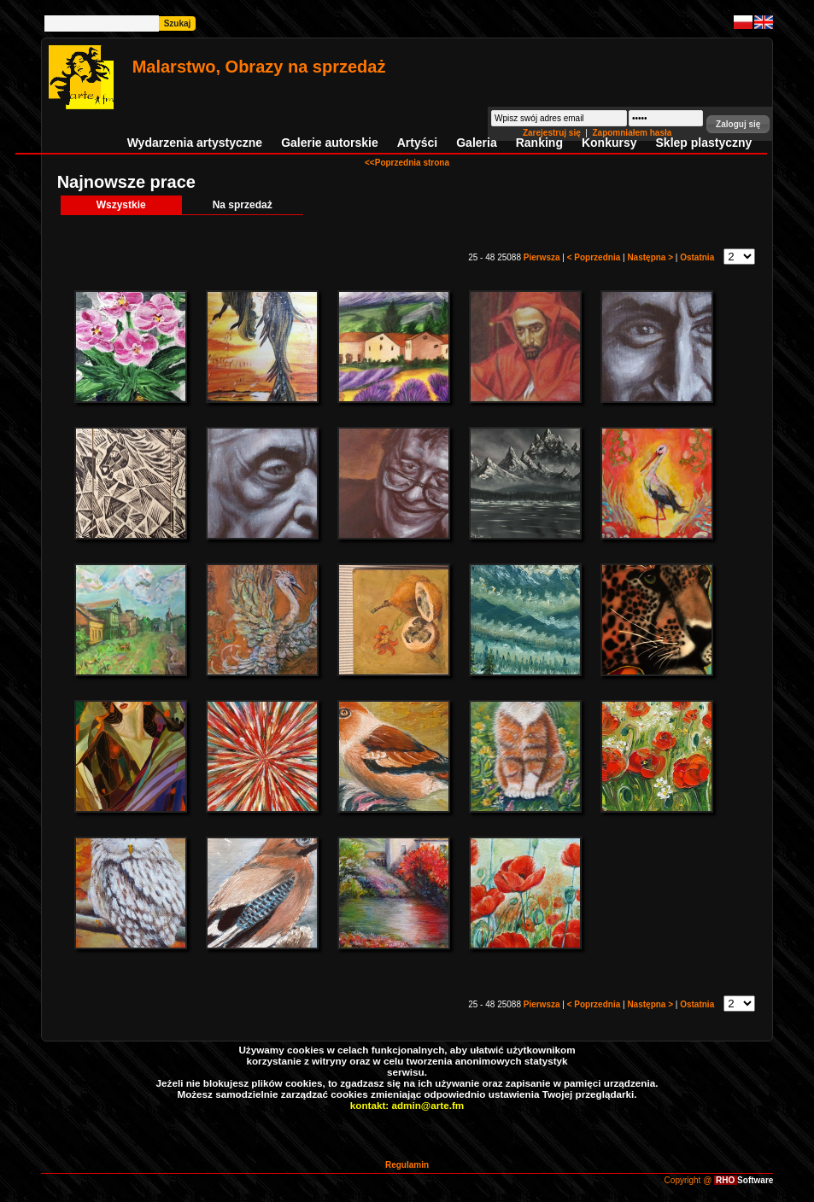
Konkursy (609, 142)
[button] (738, 124)
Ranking (539, 142)
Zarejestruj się (553, 132)
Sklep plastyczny (704, 142)
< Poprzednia (595, 257)
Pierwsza (543, 257)
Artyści (417, 142)
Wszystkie (121, 205)
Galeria (476, 142)
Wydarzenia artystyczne (194, 142)
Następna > (651, 257)
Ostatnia (698, 257)
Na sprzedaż (242, 205)
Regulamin (407, 1165)
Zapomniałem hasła (631, 132)
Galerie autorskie (329, 142)
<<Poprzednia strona (407, 162)
